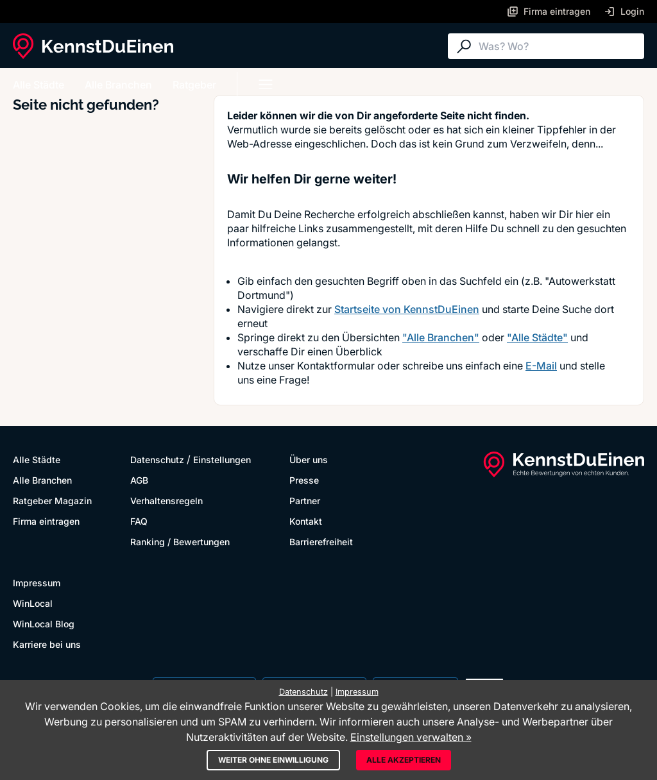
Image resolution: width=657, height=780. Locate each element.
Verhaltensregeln (166, 500)
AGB (139, 480)
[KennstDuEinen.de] (93, 46)
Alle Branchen (118, 84)
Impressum (36, 582)
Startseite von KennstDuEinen (406, 309)
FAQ (139, 521)
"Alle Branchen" (440, 337)
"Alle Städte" (537, 337)
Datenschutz (157, 459)
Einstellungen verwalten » (411, 737)
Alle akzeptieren (403, 760)
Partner (304, 500)
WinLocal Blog (43, 623)
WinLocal (33, 603)
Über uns (308, 459)
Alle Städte (38, 84)
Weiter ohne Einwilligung (273, 760)
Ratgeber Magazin (52, 500)
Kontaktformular (336, 365)
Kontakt (305, 521)
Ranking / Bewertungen (180, 541)
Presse (304, 480)
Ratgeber (194, 84)
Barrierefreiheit (321, 541)
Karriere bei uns (47, 644)
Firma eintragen (46, 521)
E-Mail (541, 365)
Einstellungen (222, 459)
